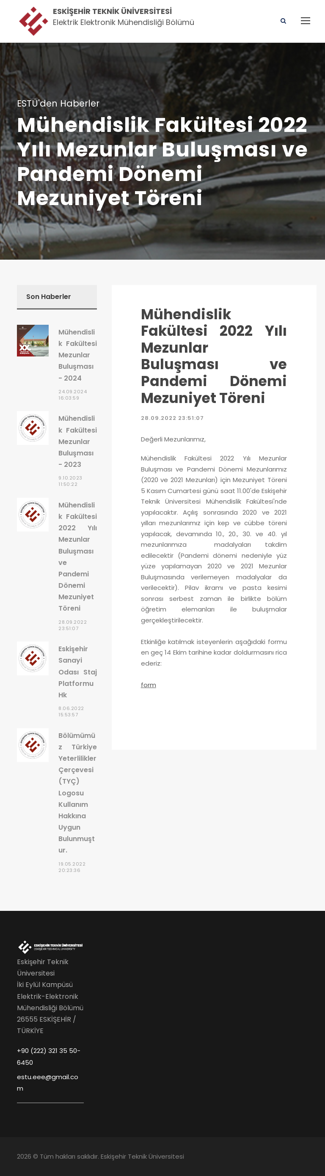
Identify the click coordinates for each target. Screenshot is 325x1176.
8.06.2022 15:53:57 (71, 711)
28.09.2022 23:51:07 (172, 418)
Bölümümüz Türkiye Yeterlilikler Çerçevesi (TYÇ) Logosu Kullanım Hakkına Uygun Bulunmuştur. (77, 793)
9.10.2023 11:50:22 (70, 481)
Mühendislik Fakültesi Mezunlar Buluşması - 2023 (77, 441)
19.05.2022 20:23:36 (71, 867)
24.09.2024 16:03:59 (72, 394)
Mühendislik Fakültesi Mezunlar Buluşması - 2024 (77, 355)
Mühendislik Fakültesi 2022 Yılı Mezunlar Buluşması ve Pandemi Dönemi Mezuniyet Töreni (214, 356)
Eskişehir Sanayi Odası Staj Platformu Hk (77, 672)
